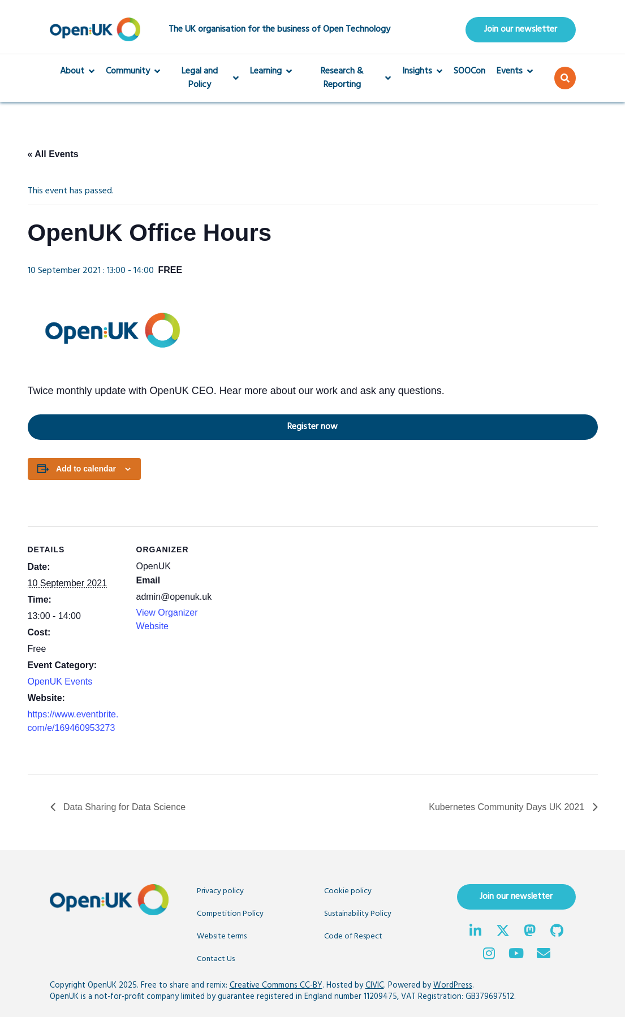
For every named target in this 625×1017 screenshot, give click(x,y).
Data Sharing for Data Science (123, 807)
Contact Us (216, 959)
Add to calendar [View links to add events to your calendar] (86, 468)
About (77, 71)
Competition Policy (230, 913)
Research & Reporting (347, 78)
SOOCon (469, 71)
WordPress (452, 985)
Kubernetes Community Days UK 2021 (508, 807)
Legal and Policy (205, 78)
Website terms (222, 936)
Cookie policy (348, 891)
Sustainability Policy (357, 913)
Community (133, 71)
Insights (422, 71)
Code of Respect (353, 936)
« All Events (53, 154)
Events (515, 71)
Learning (271, 71)
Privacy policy (220, 891)
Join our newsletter (520, 29)
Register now (183, 426)
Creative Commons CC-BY (276, 985)
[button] (565, 78)
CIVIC (374, 985)
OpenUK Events (60, 681)
